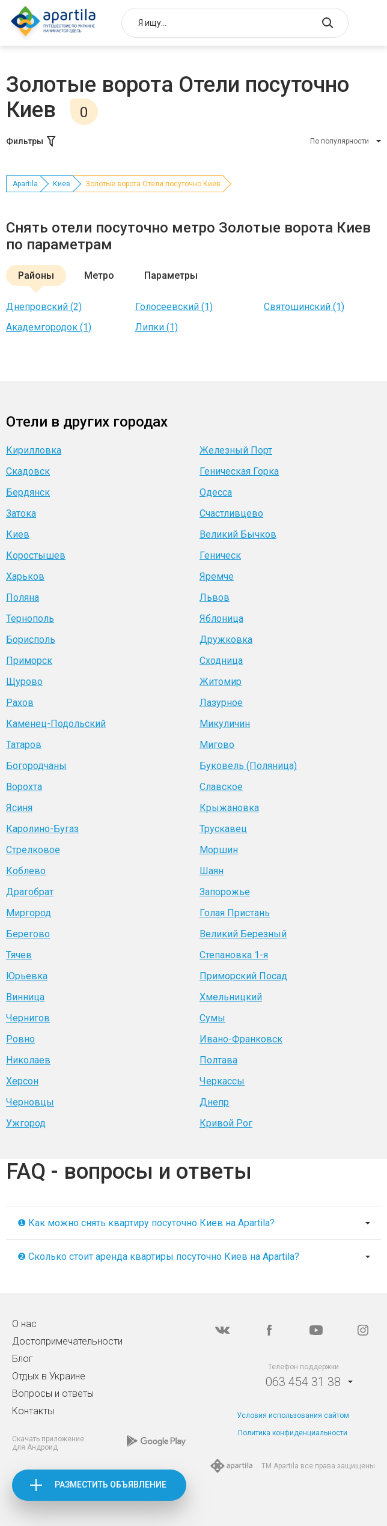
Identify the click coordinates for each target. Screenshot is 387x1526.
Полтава (218, 1060)
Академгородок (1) (48, 327)
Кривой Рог (226, 1123)
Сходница (221, 660)
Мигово (217, 744)
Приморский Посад (243, 976)
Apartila (25, 184)
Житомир (221, 681)
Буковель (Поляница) (248, 765)
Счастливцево (231, 513)
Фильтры (32, 141)
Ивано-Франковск (241, 1039)
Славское (221, 786)
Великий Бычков (238, 534)
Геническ (220, 555)
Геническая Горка (239, 471)
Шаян (212, 871)
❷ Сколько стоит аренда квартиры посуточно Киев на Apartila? (158, 1256)
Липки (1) (156, 327)
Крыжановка (229, 807)
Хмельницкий (231, 997)
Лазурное (221, 702)
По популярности (339, 141)
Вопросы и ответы (53, 1393)
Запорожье (225, 892)
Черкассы (222, 1081)
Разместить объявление (110, 1484)
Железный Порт (236, 450)
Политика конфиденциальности (292, 1433)
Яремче (217, 576)
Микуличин (225, 723)
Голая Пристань (235, 913)
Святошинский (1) (304, 306)
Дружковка (226, 639)
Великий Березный (243, 934)
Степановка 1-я (234, 955)
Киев (61, 184)
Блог (22, 1358)
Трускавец (223, 828)
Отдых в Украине (48, 1376)
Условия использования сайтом (293, 1415)
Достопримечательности (67, 1341)
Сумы (212, 1018)
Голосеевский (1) (174, 306)
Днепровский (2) (44, 306)
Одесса (216, 492)
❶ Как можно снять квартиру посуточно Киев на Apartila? (146, 1223)
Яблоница (221, 618)
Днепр (214, 1102)
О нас (24, 1324)
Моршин (219, 850)
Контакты (33, 1411)
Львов (215, 597)
